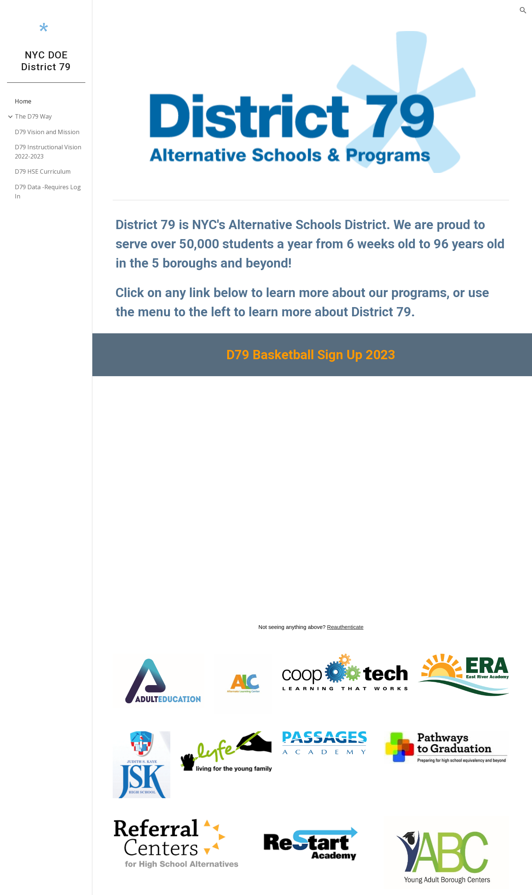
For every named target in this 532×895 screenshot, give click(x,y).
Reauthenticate (346, 625)
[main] (312, 267)
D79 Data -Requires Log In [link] (48, 191)
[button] (523, 10)
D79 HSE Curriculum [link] (43, 171)
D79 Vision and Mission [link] (47, 132)
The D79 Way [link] (33, 116)
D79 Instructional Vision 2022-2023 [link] (48, 151)
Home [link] (23, 101)
